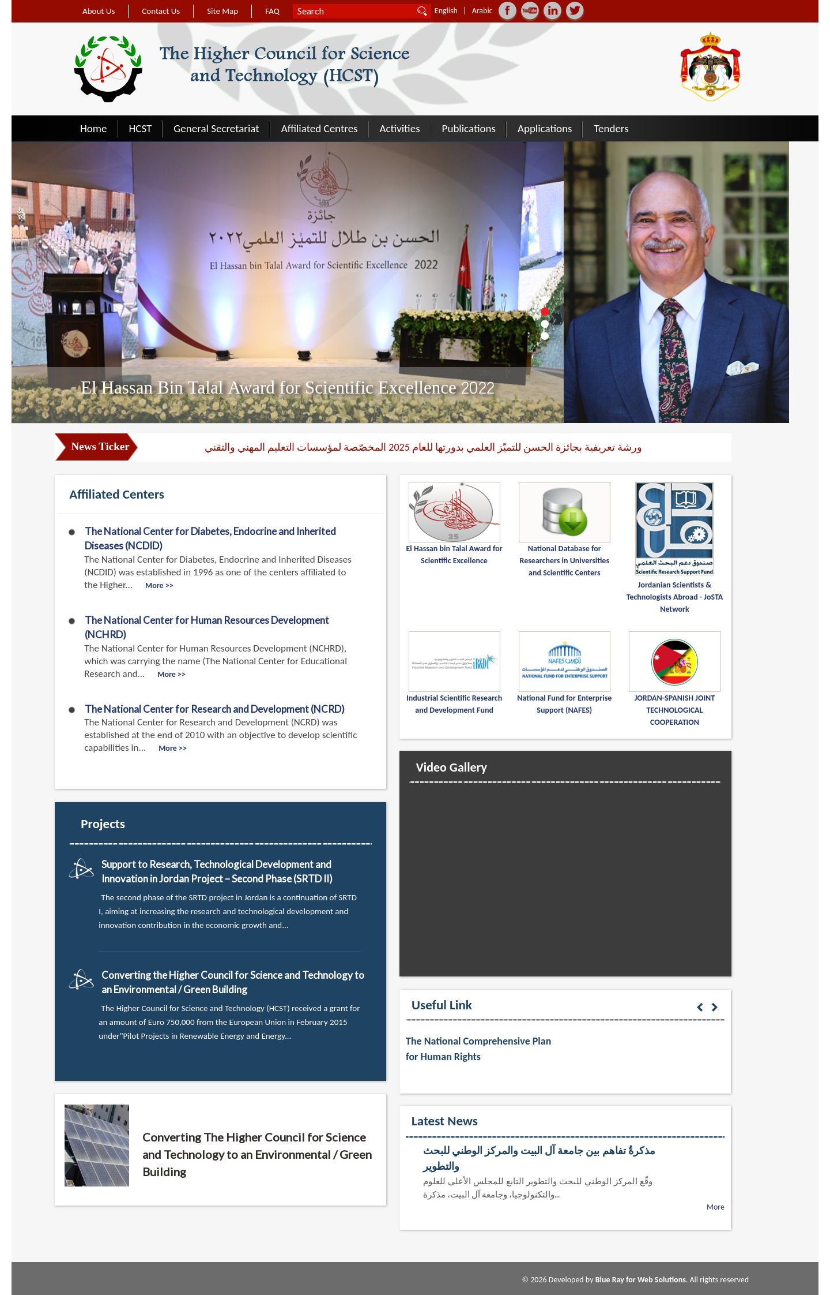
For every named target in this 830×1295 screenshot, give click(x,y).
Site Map (222, 11)
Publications (469, 128)
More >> (159, 585)
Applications (545, 128)
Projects (103, 823)
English (446, 11)
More (716, 1207)
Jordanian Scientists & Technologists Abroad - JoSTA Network (675, 597)
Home (93, 128)
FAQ (272, 11)
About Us (98, 11)
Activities (400, 128)
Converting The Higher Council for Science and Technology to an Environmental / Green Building (257, 1154)
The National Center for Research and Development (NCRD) (215, 709)
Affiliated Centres (319, 128)
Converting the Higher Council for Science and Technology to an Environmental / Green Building (232, 982)
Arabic (482, 11)
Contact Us (161, 11)
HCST (140, 128)
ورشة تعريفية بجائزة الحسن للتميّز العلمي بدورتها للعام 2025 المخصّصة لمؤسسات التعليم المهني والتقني (423, 447)
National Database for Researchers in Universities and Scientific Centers (564, 561)
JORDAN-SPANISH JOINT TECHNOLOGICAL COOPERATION (675, 710)
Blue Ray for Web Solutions (640, 1280)
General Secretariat (216, 128)
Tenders (611, 128)
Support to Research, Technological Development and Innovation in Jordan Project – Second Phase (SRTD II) (217, 871)
